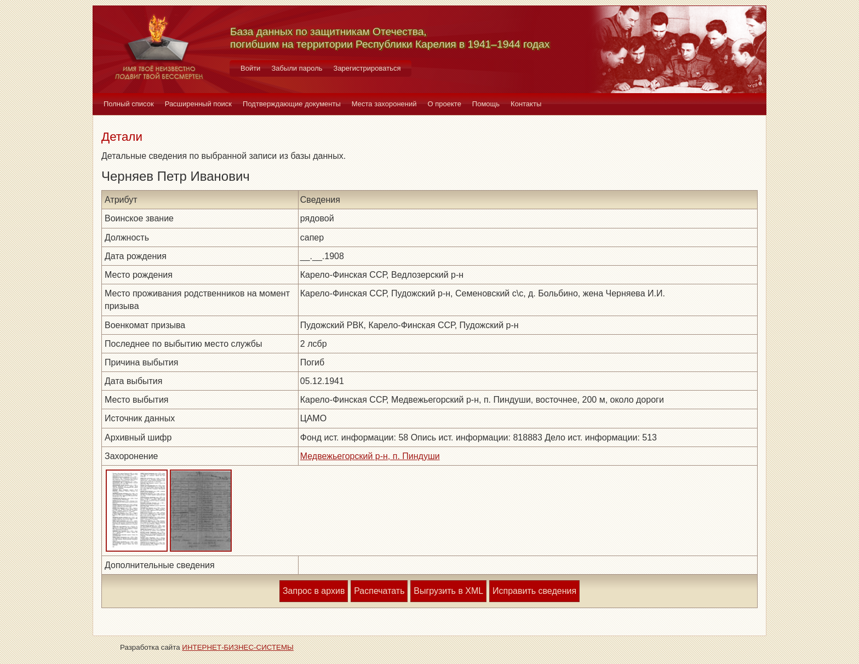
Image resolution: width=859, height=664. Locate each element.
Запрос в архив (314, 591)
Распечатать (379, 591)
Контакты (526, 104)
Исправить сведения (534, 591)
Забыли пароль (296, 68)
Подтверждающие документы (292, 104)
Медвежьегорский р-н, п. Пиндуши (370, 456)
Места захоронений (384, 104)
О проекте (444, 104)
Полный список (129, 104)
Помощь (486, 104)
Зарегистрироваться (367, 68)
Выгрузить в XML (448, 591)
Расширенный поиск (198, 104)
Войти (250, 68)
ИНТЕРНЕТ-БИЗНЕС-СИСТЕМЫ (238, 647)
